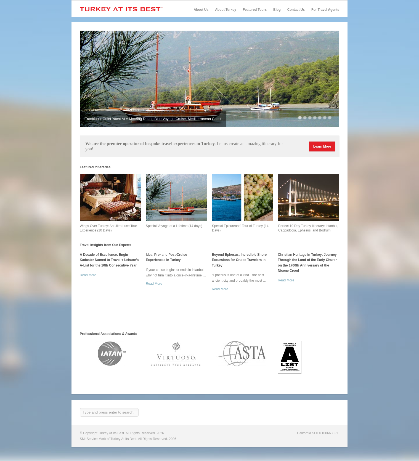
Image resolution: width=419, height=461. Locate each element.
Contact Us (296, 10)
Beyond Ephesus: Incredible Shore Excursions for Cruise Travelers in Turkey (239, 260)
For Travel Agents (325, 10)
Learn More (322, 146)
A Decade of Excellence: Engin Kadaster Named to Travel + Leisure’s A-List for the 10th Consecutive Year (109, 260)
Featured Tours (255, 9)
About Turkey (225, 10)
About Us (201, 10)
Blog (277, 10)
